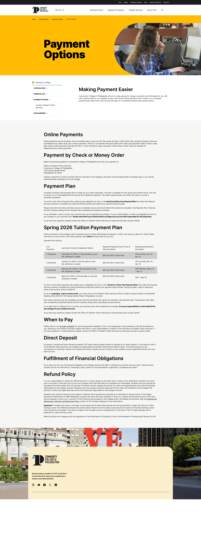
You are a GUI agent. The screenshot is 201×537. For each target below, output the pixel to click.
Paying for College (57, 19)
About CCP (151, 10)
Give (145, 2)
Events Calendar (155, 2)
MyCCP (166, 2)
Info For (58, 10)
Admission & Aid (96, 10)
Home (34, 19)
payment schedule (66, 326)
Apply (126, 2)
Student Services (136, 10)
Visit (119, 2)
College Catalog (136, 2)
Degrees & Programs (116, 10)
